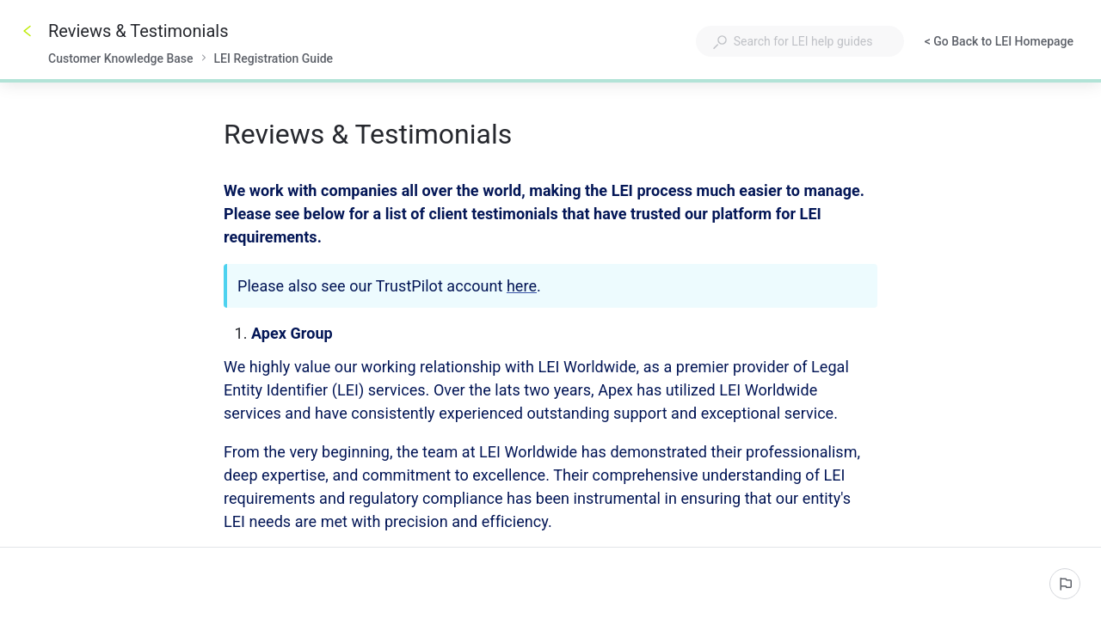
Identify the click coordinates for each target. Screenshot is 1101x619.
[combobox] (800, 41)
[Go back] (27, 31)
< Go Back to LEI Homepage (999, 43)
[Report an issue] (1064, 583)
